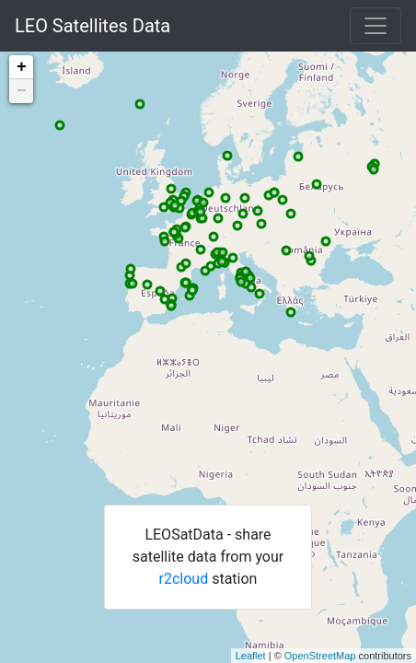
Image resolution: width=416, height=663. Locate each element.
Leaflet (251, 655)
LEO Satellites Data (92, 26)
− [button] (22, 91)
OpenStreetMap (320, 655)
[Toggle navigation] (375, 25)
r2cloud (184, 578)
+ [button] (22, 67)
